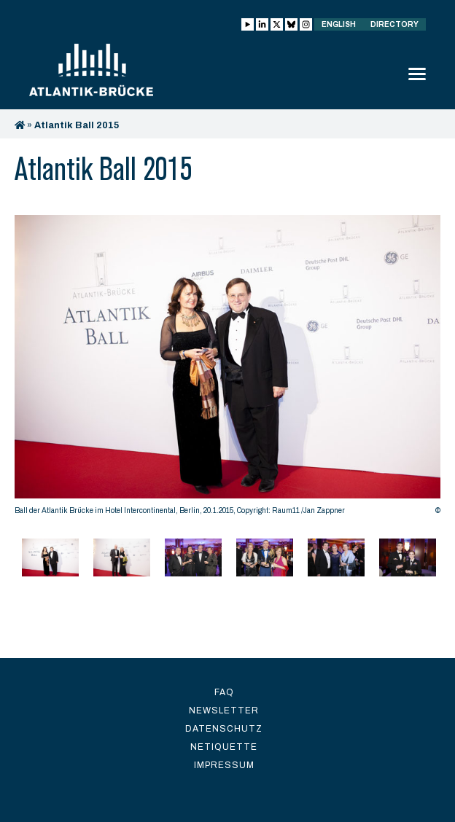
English (339, 24)
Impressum (224, 765)
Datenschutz (223, 729)
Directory (394, 24)
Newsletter (224, 710)
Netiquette (223, 747)
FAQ (224, 692)
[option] (227, 368)
